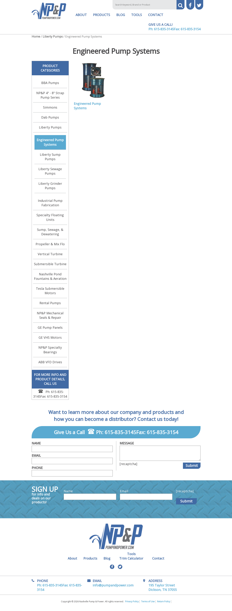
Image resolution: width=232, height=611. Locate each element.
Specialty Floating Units (50, 219)
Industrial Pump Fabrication (50, 205)
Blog (120, 17)
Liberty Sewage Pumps (50, 173)
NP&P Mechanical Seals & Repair (50, 317)
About (81, 17)
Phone (37, 470)
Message (127, 446)
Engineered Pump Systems (50, 144)
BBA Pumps (50, 85)
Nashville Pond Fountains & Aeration (50, 278)
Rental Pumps (50, 305)
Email (36, 458)
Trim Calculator (131, 561)
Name (36, 446)
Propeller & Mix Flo (50, 246)
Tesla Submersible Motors (50, 293)
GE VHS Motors (50, 340)
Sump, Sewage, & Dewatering (50, 234)
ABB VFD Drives (50, 364)
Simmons (50, 110)
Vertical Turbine (50, 256)
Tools (136, 17)
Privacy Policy (132, 604)
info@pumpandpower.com (113, 588)
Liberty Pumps (53, 39)
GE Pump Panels (50, 330)
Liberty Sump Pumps (50, 159)
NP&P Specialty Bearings (50, 352)
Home (36, 39)
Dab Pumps (50, 120)
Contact (155, 17)
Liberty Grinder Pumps (50, 188)
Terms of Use (148, 604)
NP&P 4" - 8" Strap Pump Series (50, 97)
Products (101, 17)
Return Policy (163, 604)
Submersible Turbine (50, 266)
